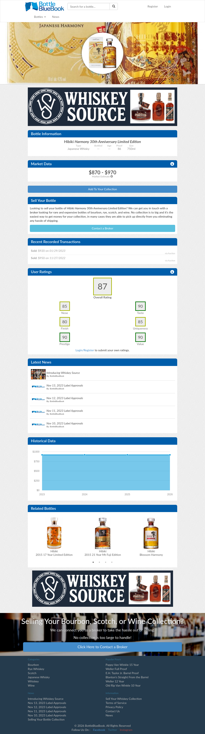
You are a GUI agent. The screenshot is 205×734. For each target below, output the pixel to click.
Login (167, 6)
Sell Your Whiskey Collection (124, 698)
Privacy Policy (114, 707)
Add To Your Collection (102, 189)
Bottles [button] (40, 16)
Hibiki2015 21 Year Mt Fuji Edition (102, 552)
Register (153, 6)
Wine (31, 685)
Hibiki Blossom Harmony (151, 552)
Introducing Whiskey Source (45, 698)
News (55, 16)
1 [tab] (93, 562)
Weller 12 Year (115, 681)
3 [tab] (106, 562)
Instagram (126, 730)
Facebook (99, 730)
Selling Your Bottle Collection (46, 719)
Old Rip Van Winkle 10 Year (123, 685)
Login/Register (85, 350)
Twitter (112, 730)
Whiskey (33, 681)
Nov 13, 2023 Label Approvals (47, 703)
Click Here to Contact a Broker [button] (103, 646)
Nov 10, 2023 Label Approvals (47, 715)
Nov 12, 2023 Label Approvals (47, 707)
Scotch (32, 673)
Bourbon (33, 664)
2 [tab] (99, 562)
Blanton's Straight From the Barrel (127, 677)
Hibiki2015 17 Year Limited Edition (54, 552)
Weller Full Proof (116, 669)
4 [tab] (112, 562)
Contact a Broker (102, 228)
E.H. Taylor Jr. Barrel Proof (122, 673)
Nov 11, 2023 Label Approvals (47, 711)
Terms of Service (116, 703)
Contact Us (113, 711)
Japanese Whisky (39, 677)
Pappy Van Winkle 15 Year (122, 664)
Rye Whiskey (36, 669)
